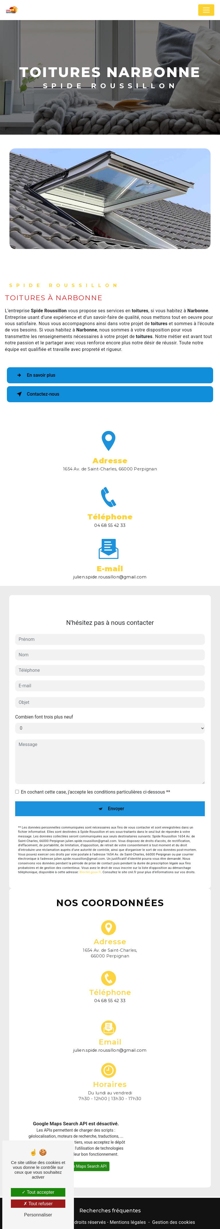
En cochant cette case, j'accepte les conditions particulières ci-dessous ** (95, 781)
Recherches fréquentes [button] (110, 1211)
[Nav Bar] (206, 10)
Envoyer (116, 797)
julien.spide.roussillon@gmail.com (110, 566)
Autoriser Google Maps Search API (76, 1155)
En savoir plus (34, 375)
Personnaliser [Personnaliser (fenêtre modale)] (38, 1214)
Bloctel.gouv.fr (90, 861)
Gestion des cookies (173, 1222)
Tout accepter (38, 1192)
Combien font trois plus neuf (44, 705)
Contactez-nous (36, 394)
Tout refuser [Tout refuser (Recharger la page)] (38, 1203)
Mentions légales (128, 1222)
